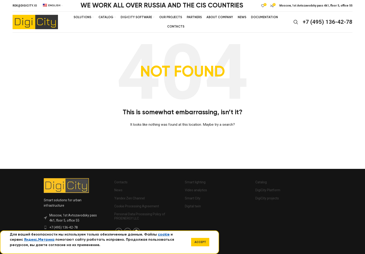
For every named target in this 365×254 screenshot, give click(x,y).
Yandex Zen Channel (129, 198)
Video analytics (196, 190)
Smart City (192, 198)
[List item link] (71, 227)
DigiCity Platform (267, 190)
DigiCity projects (267, 198)
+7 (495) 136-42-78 (327, 22)
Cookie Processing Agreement (136, 206)
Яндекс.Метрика (39, 240)
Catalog (261, 182)
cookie (164, 235)
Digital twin (193, 206)
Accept (200, 242)
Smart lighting (195, 182)
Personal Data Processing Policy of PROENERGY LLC (139, 216)
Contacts (121, 182)
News (118, 190)
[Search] (295, 22)
